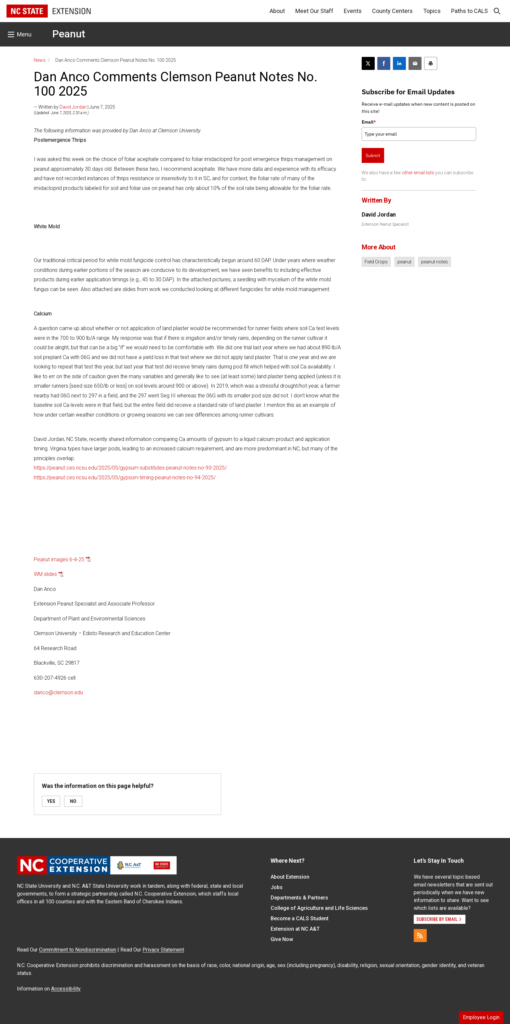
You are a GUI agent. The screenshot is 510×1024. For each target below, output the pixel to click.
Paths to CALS (469, 10)
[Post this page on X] (368, 63)
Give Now (282, 939)
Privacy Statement (163, 950)
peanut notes (434, 261)
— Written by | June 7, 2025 (74, 107)
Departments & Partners (299, 898)
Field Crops (376, 261)
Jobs (277, 887)
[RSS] (420, 935)
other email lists (418, 172)
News (40, 60)
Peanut (68, 34)
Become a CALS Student (300, 918)
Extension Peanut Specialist (385, 224)
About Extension (290, 877)
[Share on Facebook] (383, 63)
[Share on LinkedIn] (399, 63)
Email (369, 122)
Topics (432, 10)
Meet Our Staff (314, 10)
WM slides (45, 574)
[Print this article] (430, 63)
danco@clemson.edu (58, 692)
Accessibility (66, 989)
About (277, 10)
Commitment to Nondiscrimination (77, 950)
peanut (404, 261)
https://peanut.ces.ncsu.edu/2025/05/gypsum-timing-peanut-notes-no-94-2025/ (125, 477)
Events (353, 10)
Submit (373, 155)
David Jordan (73, 107)
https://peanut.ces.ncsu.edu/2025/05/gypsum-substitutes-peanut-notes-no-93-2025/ (130, 468)
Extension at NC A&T (295, 929)
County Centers (392, 10)
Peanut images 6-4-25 (59, 559)
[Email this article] (415, 63)
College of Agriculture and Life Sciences (319, 908)
